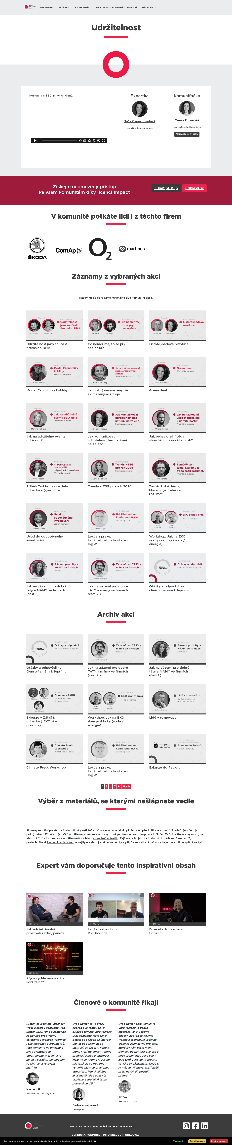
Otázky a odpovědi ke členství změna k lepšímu (169, 588)
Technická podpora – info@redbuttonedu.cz (104, 1135)
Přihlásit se (194, 188)
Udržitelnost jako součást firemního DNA (46, 346)
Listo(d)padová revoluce (169, 344)
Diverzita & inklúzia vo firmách (167, 931)
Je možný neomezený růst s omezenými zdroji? (109, 392)
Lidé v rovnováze (163, 717)
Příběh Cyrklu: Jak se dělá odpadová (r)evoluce (47, 488)
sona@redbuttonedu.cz (139, 128)
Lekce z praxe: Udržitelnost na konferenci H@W (109, 540)
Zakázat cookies (219, 1141)
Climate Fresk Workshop (46, 767)
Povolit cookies (197, 1141)
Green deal (158, 390)
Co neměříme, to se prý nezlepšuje (106, 346)
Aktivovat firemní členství (116, 7)
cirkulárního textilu (105, 838)
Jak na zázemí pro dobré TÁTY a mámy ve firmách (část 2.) (108, 590)
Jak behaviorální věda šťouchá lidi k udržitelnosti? (171, 438)
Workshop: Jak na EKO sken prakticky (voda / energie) (167, 540)
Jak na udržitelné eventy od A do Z (46, 438)
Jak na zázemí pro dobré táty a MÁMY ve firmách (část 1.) (46, 590)
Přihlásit (149, 7)
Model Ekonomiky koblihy (47, 390)
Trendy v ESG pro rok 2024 (109, 486)
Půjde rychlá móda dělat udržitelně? (46, 980)
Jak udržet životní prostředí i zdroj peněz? (45, 931)
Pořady (64, 7)
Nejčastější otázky (187, 134)
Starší (126, 786)
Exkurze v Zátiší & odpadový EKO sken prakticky (42, 721)
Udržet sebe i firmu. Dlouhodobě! (103, 931)
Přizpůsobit (178, 1141)
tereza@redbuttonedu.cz (187, 127)
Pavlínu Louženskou (60, 842)
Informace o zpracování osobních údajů (101, 1126)
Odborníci (83, 7)
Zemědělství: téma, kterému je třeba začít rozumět (167, 490)
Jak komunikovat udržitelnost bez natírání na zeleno (107, 440)
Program (46, 7)
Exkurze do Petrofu (164, 767)
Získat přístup (166, 188)
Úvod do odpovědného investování (44, 538)
